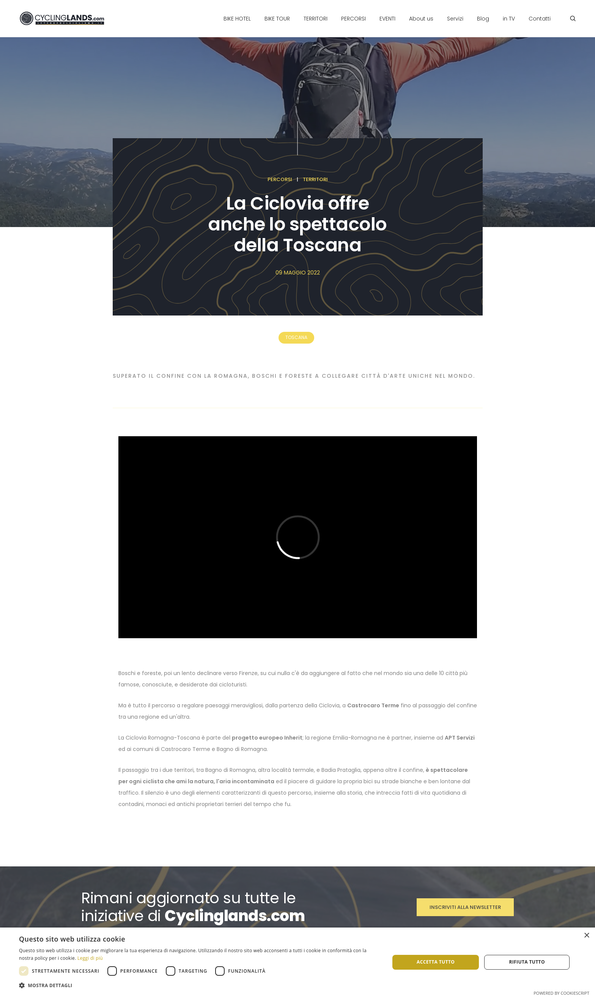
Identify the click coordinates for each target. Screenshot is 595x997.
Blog (483, 18)
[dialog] (297, 962)
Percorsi (353, 18)
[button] (199, 985)
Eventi (387, 18)
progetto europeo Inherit (267, 737)
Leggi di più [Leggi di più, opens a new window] (90, 958)
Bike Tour (277, 18)
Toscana (296, 337)
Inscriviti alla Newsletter (465, 907)
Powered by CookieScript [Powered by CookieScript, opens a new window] (561, 993)
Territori (315, 18)
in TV (509, 18)
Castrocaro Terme (373, 705)
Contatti (540, 18)
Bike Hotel (237, 18)
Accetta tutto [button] (436, 962)
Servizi (455, 18)
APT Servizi (460, 737)
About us (421, 18)
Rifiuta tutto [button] (527, 962)
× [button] (586, 936)
